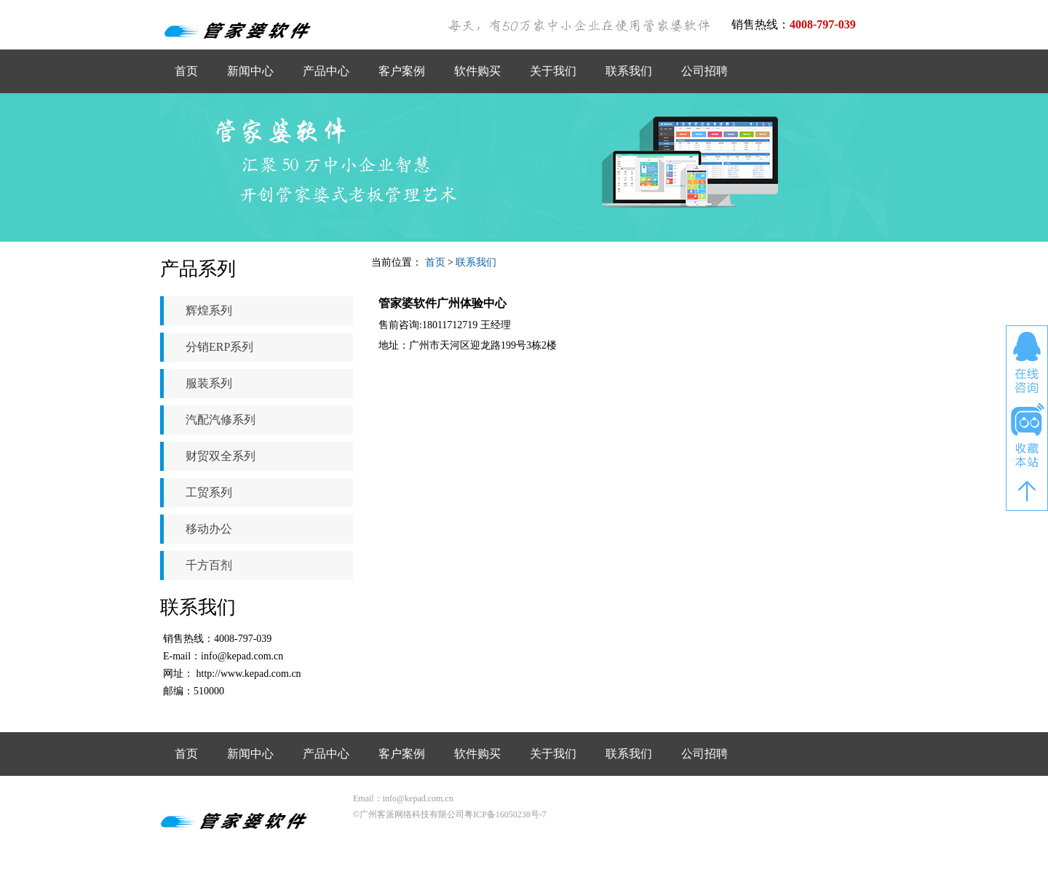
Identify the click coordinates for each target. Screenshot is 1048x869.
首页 (186, 71)
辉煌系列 (209, 310)
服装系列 (209, 383)
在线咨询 (1027, 362)
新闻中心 (250, 71)
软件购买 (477, 71)
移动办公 (209, 529)
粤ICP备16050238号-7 (505, 814)
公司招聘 (704, 71)
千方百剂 (209, 565)
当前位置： (396, 262)
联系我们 (629, 71)
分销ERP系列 (219, 347)
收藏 (1027, 436)
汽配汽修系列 (220, 419)
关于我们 (553, 71)
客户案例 (401, 71)
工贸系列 (209, 492)
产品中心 (326, 71)
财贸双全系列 (220, 456)
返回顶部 (1027, 491)
